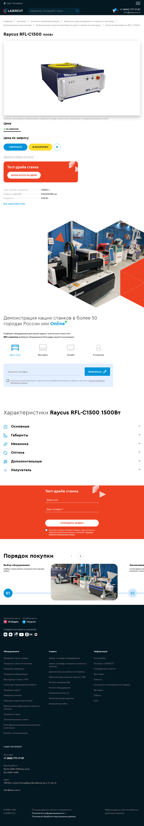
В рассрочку (40, 147)
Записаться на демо (24, 175)
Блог (96, 700)
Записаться (97, 372)
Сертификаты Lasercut (105, 668)
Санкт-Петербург (13, 746)
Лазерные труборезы (14, 668)
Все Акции (99, 673)
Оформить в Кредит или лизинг (19, 156)
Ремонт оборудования (60, 687)
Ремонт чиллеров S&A (59, 682)
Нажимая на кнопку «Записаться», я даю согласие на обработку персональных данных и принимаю (57, 382)
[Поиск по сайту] (54, 11)
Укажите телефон (18, 372)
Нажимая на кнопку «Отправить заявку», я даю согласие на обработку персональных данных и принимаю (72, 532)
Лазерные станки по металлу (18, 663)
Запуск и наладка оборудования (64, 657)
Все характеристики (14, 204)
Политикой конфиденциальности (48, 813)
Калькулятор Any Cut (59, 692)
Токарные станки (12, 714)
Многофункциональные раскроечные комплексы (22, 726)
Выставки (98, 689)
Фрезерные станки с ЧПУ (16, 679)
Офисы (97, 695)
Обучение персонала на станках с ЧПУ (67, 676)
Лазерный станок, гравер (16, 657)
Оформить (15, 147)
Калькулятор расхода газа (61, 698)
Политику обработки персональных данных (71, 533)
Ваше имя (52, 500)
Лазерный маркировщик (16, 673)
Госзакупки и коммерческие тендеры (112, 684)
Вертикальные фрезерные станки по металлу (22, 707)
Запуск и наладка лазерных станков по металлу (67, 665)
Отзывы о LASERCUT (104, 663)
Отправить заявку (72, 523)
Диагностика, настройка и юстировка (67, 671)
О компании (100, 657)
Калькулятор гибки (58, 703)
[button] (80, 556)
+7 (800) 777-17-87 (130, 9)
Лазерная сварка (12, 689)
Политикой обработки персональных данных (54, 816)
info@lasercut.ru (132, 12)
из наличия (12, 129)
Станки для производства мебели (20, 684)
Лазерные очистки (13, 695)
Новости (98, 679)
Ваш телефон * (55, 509)
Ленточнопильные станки (16, 719)
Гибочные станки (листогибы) (18, 700)
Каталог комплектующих (16, 732)
